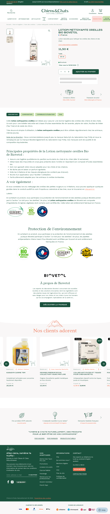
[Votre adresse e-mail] (16, 475)
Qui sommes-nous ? (63, 460)
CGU (57, 470)
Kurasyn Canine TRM (15, 372)
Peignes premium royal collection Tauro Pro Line (53, 373)
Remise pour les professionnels (45, 477)
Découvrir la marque (55, 305)
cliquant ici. (90, 189)
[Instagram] (12, 482)
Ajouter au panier (85, 72)
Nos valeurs (39, 438)
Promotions (44, 464)
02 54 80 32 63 (11, 2)
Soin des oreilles (29, 24)
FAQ (57, 457)
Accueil (8, 24)
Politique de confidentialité (61, 477)
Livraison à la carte (46, 467)
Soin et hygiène (18, 24)
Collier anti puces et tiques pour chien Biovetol (87, 373)
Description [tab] (13, 114)
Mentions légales (62, 463)
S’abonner (33, 475)
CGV (57, 466)
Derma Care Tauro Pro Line (46, 459)
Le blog (21, 482)
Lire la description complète (68, 45)
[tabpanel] (55, 168)
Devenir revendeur (46, 482)
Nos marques (52, 438)
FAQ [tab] (60, 114)
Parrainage (43, 473)
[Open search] (11, 12)
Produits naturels (68, 438)
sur (96, 2)
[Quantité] (65, 71)
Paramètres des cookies (42, 498)
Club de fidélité (45, 470)
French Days (44, 485)
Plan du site (60, 473)
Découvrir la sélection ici (69, 2)
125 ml (62, 56)
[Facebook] (8, 482)
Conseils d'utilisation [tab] (46, 114)
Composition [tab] (27, 114)
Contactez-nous (80, 474)
